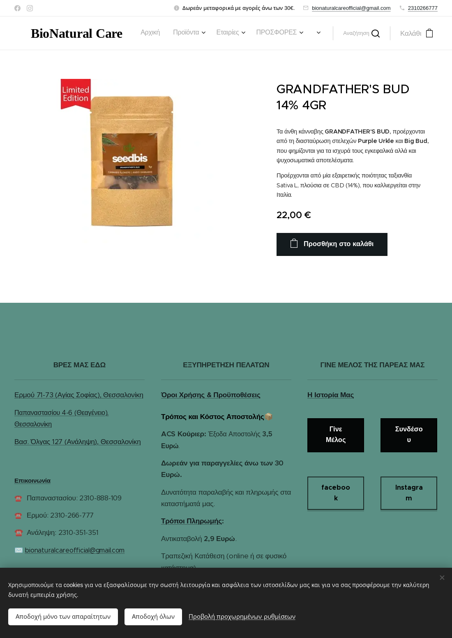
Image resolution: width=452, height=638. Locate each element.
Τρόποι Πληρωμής (191, 520)
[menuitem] (151, 33)
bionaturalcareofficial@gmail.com (351, 8)
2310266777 (423, 8)
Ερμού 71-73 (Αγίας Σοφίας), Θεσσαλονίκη (78, 394)
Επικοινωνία (32, 480)
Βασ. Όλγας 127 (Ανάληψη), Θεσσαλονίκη (77, 441)
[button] (361, 33)
